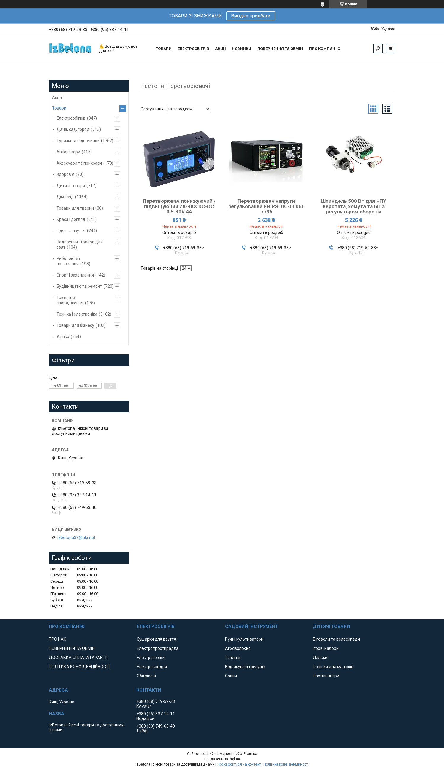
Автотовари (68, 152)
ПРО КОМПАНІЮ (324, 48)
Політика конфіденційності (286, 764)
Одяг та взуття (71, 230)
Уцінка (63, 336)
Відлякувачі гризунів (245, 666)
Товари (59, 108)
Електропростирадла (157, 648)
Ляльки (320, 657)
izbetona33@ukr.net (76, 537)
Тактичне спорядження (70, 300)
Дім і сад (65, 196)
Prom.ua (250, 754)
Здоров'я (65, 174)
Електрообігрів (71, 118)
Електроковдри (152, 666)
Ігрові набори (326, 648)
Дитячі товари (71, 185)
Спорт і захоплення (75, 275)
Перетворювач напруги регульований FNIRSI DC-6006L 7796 (266, 206)
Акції (57, 97)
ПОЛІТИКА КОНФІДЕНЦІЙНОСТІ (79, 666)
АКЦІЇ (220, 48)
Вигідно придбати (250, 16)
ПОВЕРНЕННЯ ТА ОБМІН (280, 48)
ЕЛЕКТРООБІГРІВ (193, 48)
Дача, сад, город (73, 129)
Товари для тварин (75, 208)
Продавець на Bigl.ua (222, 759)
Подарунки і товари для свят (80, 244)
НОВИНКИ (241, 48)
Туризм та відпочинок (78, 140)
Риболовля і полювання (68, 261)
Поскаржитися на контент (239, 764)
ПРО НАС (57, 639)
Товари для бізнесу (75, 325)
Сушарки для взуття (156, 639)
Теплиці (232, 657)
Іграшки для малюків (333, 666)
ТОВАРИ (164, 48)
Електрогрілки (151, 657)
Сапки (231, 675)
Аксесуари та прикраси (79, 163)
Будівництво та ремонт (79, 286)
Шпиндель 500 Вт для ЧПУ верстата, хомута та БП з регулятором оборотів (353, 206)
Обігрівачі (146, 675)
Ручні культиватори (244, 639)
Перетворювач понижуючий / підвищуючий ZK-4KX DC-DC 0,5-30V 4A (179, 206)
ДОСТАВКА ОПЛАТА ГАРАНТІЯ (79, 657)
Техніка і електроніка (77, 314)
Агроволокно (238, 648)
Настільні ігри (326, 675)
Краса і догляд (71, 219)
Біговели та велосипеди (336, 639)
